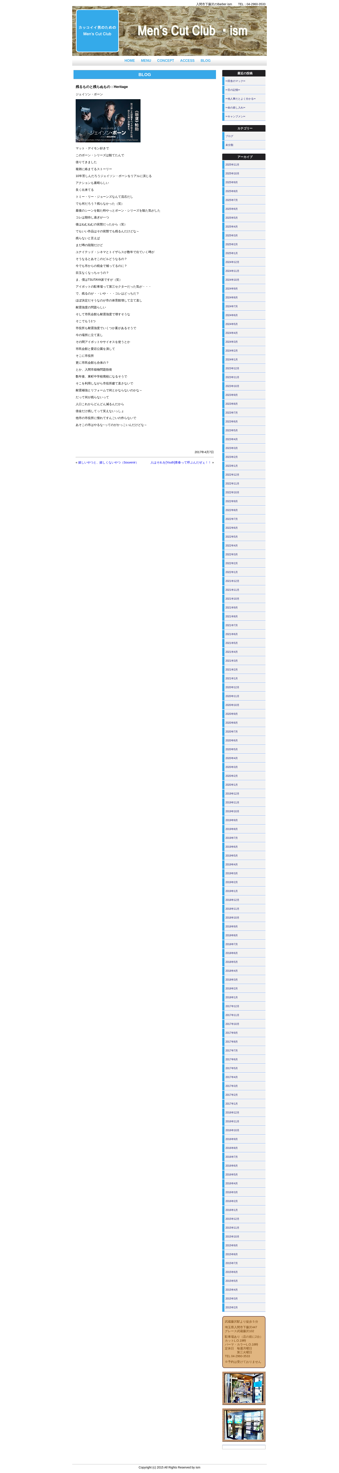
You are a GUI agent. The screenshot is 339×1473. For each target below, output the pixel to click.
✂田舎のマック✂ (235, 81)
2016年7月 (231, 1156)
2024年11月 (232, 270)
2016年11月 (232, 1121)
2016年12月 (232, 1112)
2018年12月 (232, 899)
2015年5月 (231, 1280)
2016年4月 (231, 1183)
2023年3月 (231, 448)
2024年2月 (231, 350)
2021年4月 (231, 651)
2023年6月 (231, 421)
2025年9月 (231, 182)
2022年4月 (231, 545)
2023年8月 (231, 403)
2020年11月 (232, 696)
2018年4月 (231, 970)
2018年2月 (231, 988)
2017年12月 (232, 1006)
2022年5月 (231, 536)
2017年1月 (231, 1103)
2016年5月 (231, 1174)
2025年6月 (231, 208)
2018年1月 (231, 997)
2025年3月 (231, 235)
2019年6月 (231, 846)
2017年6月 (231, 1059)
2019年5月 (231, 855)
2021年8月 (231, 616)
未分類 (229, 145)
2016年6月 (231, 1165)
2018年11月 (232, 908)
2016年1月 (231, 1210)
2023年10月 (232, 386)
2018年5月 (231, 961)
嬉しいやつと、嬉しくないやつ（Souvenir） (108, 462)
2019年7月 (231, 837)
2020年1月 (231, 784)
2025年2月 (231, 244)
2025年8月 (231, 191)
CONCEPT (165, 60)
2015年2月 (231, 1307)
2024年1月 (231, 359)
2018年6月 (231, 953)
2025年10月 (232, 173)
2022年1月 (231, 572)
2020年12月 (232, 687)
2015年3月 (231, 1298)
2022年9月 (231, 501)
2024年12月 (232, 262)
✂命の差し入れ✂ (235, 107)
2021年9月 (231, 607)
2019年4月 (231, 864)
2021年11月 (232, 589)
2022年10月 (232, 492)
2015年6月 (231, 1272)
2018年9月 (231, 926)
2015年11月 (232, 1227)
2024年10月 (232, 279)
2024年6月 (231, 315)
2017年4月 (231, 1077)
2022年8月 (231, 510)
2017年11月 (232, 1015)
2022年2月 (231, 563)
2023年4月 (231, 439)
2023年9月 (231, 395)
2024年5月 (231, 324)
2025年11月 (232, 164)
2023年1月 (231, 465)
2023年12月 (232, 368)
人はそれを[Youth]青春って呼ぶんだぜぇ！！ (180, 462)
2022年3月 (231, 554)
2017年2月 (231, 1094)
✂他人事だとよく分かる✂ (240, 98)
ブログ (229, 136)
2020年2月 (231, 775)
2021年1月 (231, 678)
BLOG (206, 60)
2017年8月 (231, 1041)
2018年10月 (232, 917)
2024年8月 (231, 297)
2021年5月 (231, 643)
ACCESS (187, 60)
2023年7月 (231, 412)
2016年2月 (231, 1201)
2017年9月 (231, 1032)
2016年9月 (231, 1139)
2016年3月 (231, 1192)
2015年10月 (232, 1236)
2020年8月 (231, 722)
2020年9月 (231, 713)
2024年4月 (231, 332)
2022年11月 (232, 483)
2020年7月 (231, 731)
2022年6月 (231, 527)
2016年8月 (231, 1148)
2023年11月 (232, 377)
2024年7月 (231, 306)
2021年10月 (232, 598)
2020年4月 (231, 758)
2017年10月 (232, 1024)
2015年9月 (231, 1245)
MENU (146, 60)
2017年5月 (231, 1068)
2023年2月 (231, 457)
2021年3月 (231, 660)
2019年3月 (231, 873)
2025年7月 (231, 200)
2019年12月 (232, 793)
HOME (130, 60)
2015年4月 (231, 1289)
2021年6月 (231, 634)
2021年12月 (232, 581)
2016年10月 (232, 1130)
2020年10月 (232, 705)
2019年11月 (232, 802)
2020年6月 (231, 740)
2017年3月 (231, 1086)
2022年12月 (232, 474)
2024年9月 (231, 288)
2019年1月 (231, 891)
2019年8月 (231, 829)
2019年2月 (231, 882)
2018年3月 (231, 979)
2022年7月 (231, 519)
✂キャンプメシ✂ (235, 116)
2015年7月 (231, 1263)
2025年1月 (231, 253)
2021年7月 (231, 625)
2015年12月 (232, 1218)
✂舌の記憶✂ (232, 89)
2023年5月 (231, 430)
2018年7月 (231, 944)
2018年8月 (231, 935)
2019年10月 (232, 811)
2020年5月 (231, 749)
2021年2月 (231, 669)
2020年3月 (231, 767)
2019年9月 (231, 820)
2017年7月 (231, 1050)
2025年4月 (231, 226)
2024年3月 (231, 341)
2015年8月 (231, 1254)
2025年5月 (231, 217)
